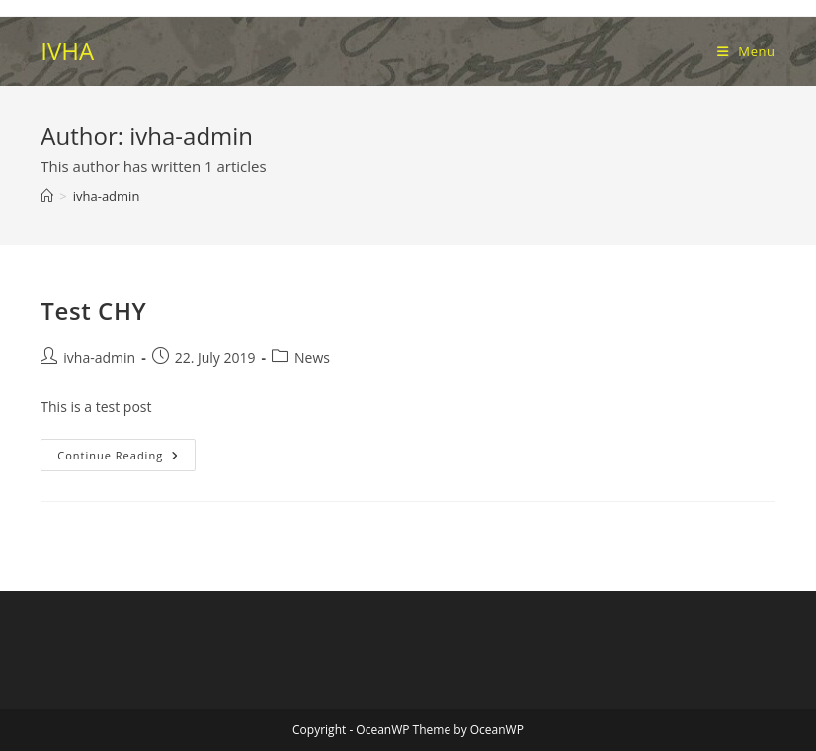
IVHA (67, 51)
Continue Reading (125, 458)
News (312, 357)
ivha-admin (106, 196)
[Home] (47, 196)
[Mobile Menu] (746, 51)
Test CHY (93, 310)
